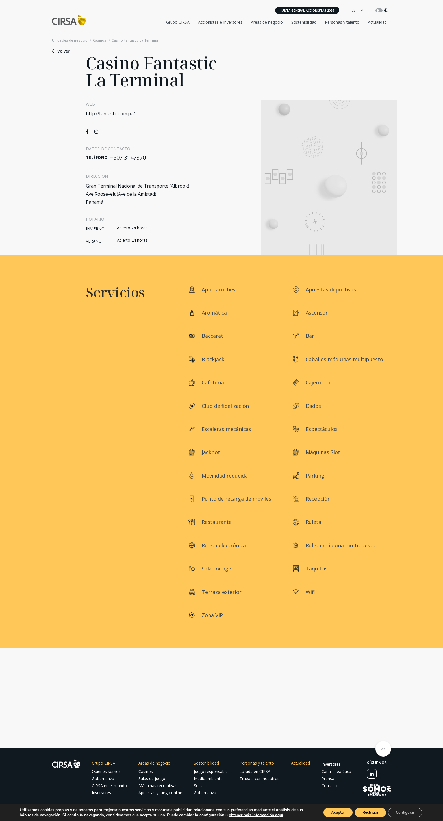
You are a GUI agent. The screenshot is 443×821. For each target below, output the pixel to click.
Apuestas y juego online (160, 792)
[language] (357, 10)
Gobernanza (103, 778)
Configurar (404, 812)
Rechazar (366, 812)
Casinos (100, 40)
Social (199, 785)
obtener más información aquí (263, 814)
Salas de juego (151, 778)
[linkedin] (372, 774)
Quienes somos (106, 771)
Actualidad (377, 22)
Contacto (330, 785)
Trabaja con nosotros (259, 778)
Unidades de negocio (70, 40)
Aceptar (332, 812)
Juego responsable (211, 771)
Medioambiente (208, 778)
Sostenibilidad (303, 22)
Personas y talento (342, 22)
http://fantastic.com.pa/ (110, 113)
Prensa (328, 778)
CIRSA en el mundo (109, 785)
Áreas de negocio (267, 22)
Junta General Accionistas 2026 (307, 10)
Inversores (101, 792)
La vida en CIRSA (255, 771)
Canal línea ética (336, 771)
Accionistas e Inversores (220, 22)
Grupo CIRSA (178, 22)
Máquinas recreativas (157, 785)
